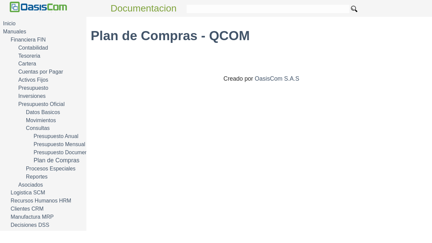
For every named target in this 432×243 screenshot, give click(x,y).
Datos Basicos (43, 112)
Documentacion (144, 8)
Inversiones (32, 96)
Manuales (14, 31)
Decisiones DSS (30, 225)
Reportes (37, 177)
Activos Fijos (33, 80)
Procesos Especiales (51, 168)
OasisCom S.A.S (277, 78)
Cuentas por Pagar (40, 72)
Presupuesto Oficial (41, 104)
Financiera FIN (28, 40)
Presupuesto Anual (55, 136)
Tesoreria (29, 56)
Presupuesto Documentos (64, 152)
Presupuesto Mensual (59, 144)
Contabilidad (33, 48)
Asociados (30, 185)
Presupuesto (33, 88)
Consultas (38, 128)
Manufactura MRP (32, 217)
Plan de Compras (56, 160)
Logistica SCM (28, 192)
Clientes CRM (27, 209)
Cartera (27, 63)
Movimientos (41, 120)
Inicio (9, 23)
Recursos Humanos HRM (41, 201)
